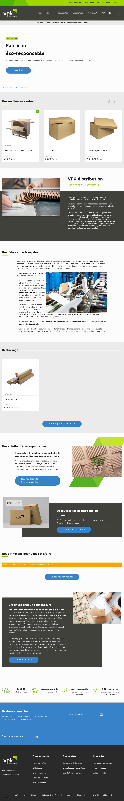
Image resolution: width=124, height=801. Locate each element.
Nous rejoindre (39, 783)
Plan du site (81, 795)
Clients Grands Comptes (73, 773)
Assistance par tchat (111, 3)
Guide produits (99, 773)
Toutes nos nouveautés (62, 577)
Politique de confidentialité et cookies (57, 795)
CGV (16, 795)
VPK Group (37, 768)
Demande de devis (24, 659)
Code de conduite (40, 778)
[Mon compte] (109, 13)
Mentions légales (30, 795)
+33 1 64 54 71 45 (92, 3)
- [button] (16, 87)
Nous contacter (75, 3)
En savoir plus (18, 70)
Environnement (39, 773)
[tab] (109, 101)
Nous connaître (39, 763)
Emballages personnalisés (74, 768)
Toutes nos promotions (74, 530)
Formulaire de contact (102, 763)
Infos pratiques (99, 768)
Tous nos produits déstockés (62, 424)
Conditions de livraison (72, 763)
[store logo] (10, 13)
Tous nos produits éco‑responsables (29, 481)
